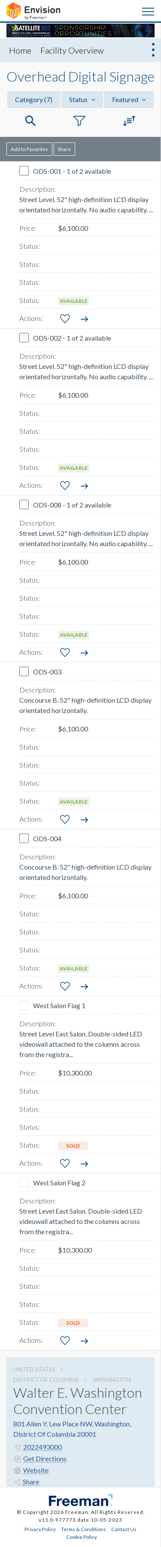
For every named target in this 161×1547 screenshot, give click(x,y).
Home (20, 50)
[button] (30, 121)
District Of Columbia (46, 1379)
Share (64, 149)
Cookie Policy (81, 1537)
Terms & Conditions (83, 1529)
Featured (129, 99)
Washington (112, 1379)
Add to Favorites (29, 149)
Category (33, 99)
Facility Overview (72, 50)
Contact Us (124, 1529)
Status (82, 99)
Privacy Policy (40, 1529)
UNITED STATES (34, 1369)
